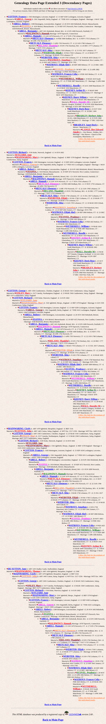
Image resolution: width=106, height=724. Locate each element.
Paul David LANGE (74, 9)
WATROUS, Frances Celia (64, 74)
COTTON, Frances (17, 16)
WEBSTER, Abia (49, 57)
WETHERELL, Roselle (68, 85)
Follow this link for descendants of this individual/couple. (91, 140)
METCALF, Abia (43, 50)
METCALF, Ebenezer (40, 43)
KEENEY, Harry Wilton (74, 97)
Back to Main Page (53, 145)
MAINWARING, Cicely (19, 428)
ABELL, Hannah (32, 36)
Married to (11, 157)
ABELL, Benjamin (27, 31)
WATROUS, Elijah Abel (57, 64)
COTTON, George (16, 290)
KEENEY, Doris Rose (78, 109)
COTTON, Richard (17, 152)
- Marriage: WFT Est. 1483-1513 (89, 431)
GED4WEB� (75, 714)
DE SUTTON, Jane (17, 569)
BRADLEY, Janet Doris (85, 125)
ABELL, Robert (20, 24)
